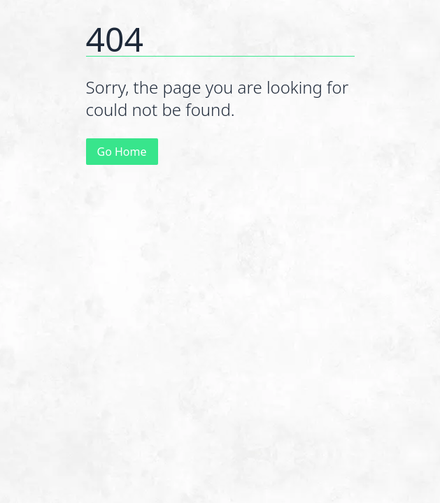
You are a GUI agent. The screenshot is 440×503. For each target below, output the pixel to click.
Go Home (122, 151)
